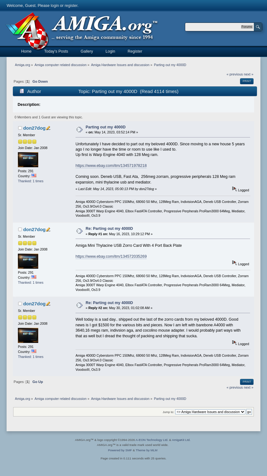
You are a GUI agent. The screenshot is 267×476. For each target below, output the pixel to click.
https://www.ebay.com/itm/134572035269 (111, 256)
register (71, 5)
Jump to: (168, 412)
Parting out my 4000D (106, 127)
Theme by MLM (146, 450)
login (55, 5)
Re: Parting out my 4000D (109, 228)
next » (249, 74)
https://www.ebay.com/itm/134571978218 (111, 165)
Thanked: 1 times (30, 181)
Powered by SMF (120, 450)
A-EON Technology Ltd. (152, 440)
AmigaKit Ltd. (181, 440)
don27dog (34, 128)
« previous (235, 74)
